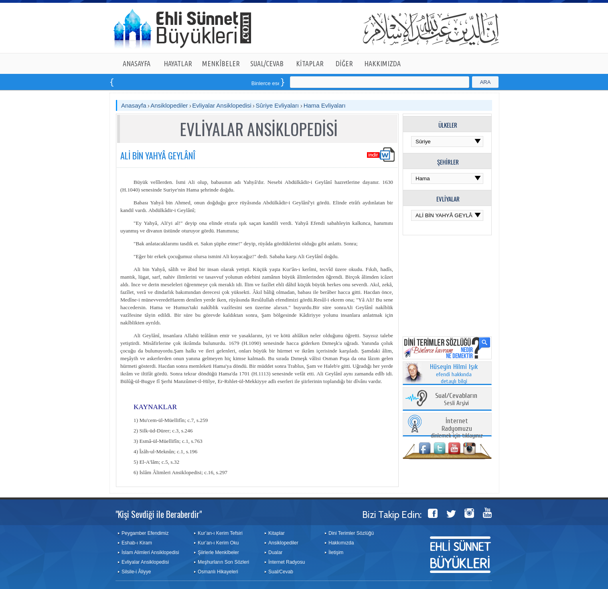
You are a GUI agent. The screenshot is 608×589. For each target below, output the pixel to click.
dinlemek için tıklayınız (457, 428)
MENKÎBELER (221, 63)
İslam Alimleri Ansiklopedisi (150, 552)
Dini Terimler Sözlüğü (351, 533)
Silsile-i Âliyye (136, 572)
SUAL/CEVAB (267, 63)
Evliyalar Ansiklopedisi (221, 105)
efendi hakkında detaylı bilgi (454, 374)
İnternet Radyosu (286, 562)
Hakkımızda (341, 543)
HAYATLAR (178, 63)
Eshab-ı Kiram (137, 543)
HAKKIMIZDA (382, 63)
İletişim (335, 552)
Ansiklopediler (169, 105)
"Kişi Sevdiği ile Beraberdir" (159, 513)
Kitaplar (276, 533)
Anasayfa (133, 105)
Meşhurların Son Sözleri (223, 562)
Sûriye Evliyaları (278, 105)
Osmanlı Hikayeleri (218, 572)
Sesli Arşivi (456, 400)
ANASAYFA (136, 63)
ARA (485, 82)
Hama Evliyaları (325, 105)
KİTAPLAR (310, 63)
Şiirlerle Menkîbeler (218, 552)
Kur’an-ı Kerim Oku (218, 543)
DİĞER (344, 63)
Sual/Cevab (280, 572)
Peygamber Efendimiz (145, 533)
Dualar (275, 552)
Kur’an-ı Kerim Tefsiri (220, 533)
